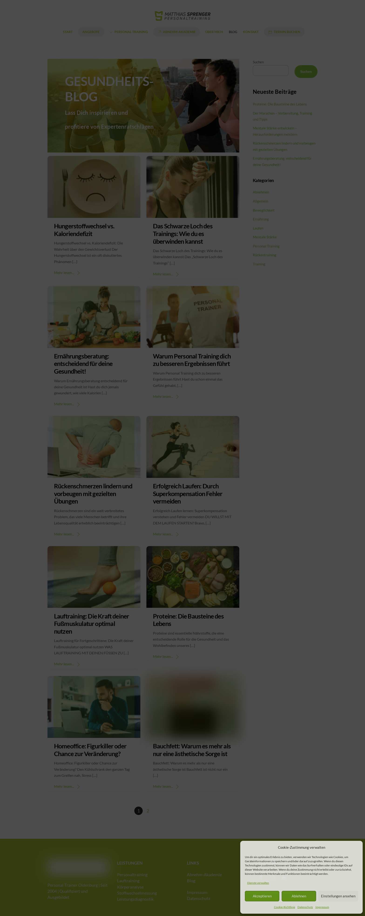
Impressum (322, 907)
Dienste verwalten (258, 883)
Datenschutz (305, 907)
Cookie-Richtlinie (284, 907)
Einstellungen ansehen (338, 896)
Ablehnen (299, 896)
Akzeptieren (262, 896)
